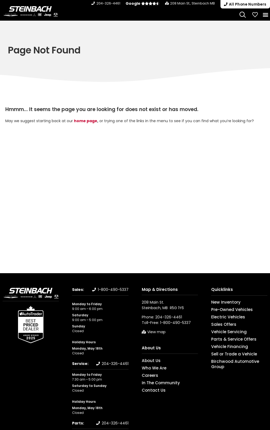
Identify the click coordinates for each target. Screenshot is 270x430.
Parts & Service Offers (228, 339)
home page (85, 120)
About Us (151, 348)
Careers (148, 375)
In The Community (157, 383)
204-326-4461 (112, 3)
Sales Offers (221, 324)
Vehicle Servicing (224, 332)
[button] (244, 4)
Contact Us (151, 390)
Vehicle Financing (225, 346)
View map (156, 332)
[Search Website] (243, 14)
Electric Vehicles (224, 317)
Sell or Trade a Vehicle (229, 354)
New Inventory (222, 302)
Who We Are (151, 368)
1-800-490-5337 (113, 289)
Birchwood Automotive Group (235, 361)
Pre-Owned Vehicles (227, 309)
